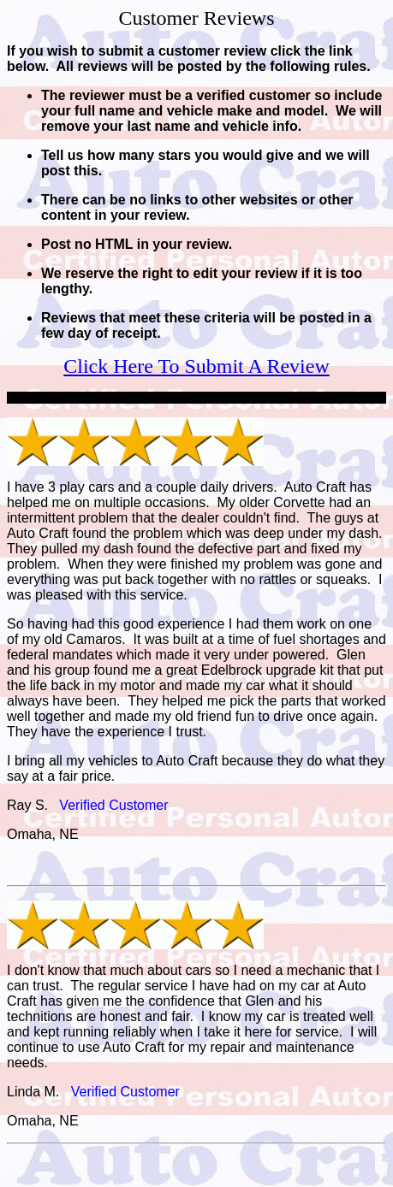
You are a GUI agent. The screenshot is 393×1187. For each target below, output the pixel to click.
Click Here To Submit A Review (196, 366)
